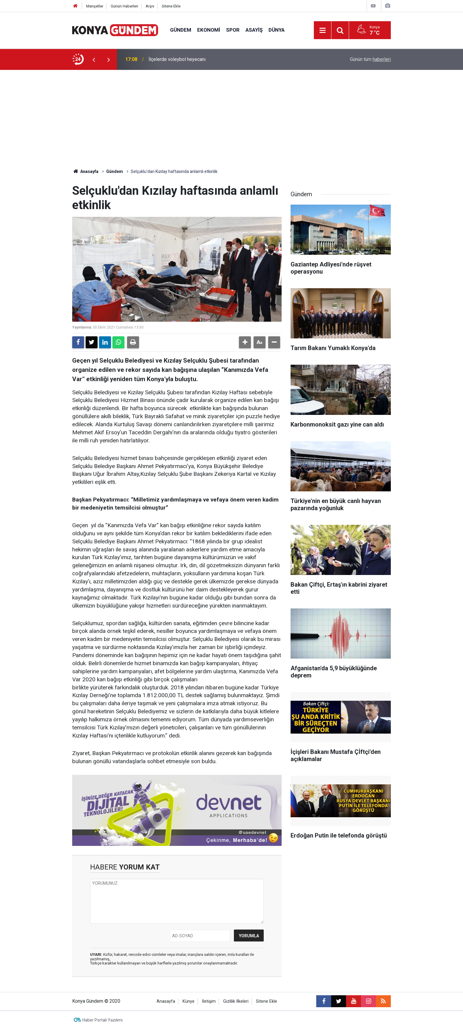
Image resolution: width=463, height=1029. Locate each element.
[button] (245, 342)
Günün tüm (370, 59)
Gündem (180, 30)
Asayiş (254, 30)
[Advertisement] (231, 123)
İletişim (209, 1001)
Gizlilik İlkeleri (236, 1001)
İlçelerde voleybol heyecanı (177, 59)
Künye (189, 1001)
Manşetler (94, 6)
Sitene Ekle (171, 6)
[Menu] (322, 30)
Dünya (276, 30)
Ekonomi (208, 30)
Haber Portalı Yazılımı (102, 1020)
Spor (233, 30)
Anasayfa (85, 171)
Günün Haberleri (124, 6)
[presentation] (93, 59)
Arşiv (150, 6)
